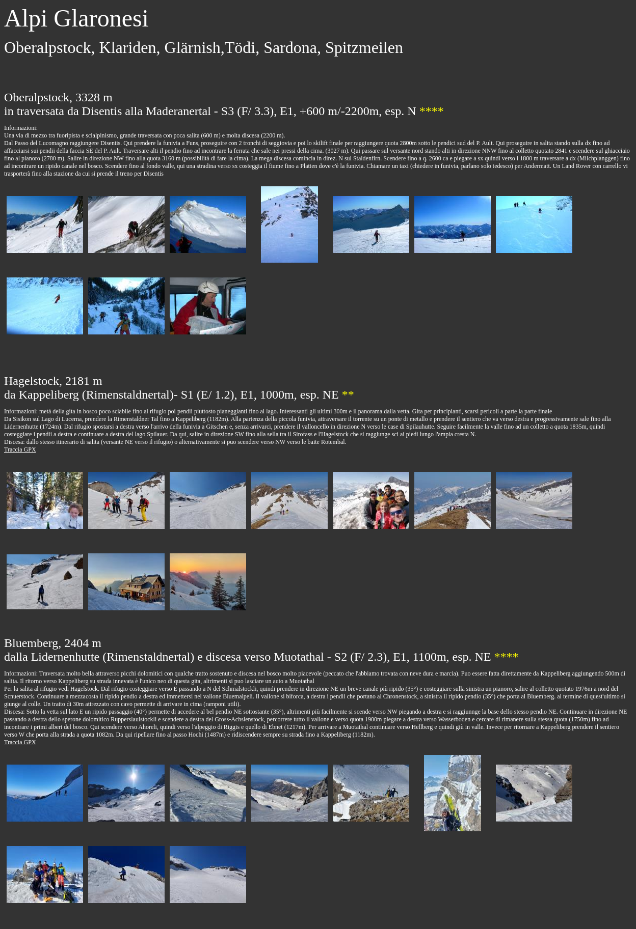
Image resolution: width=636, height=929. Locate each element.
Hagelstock (84, 688)
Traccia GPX (20, 449)
